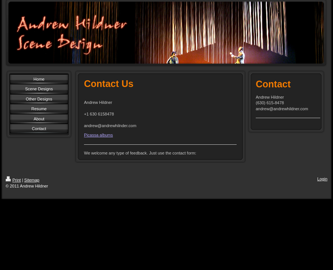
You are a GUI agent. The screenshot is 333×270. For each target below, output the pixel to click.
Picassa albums (98, 135)
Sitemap (31, 180)
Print (13, 180)
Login (322, 179)
